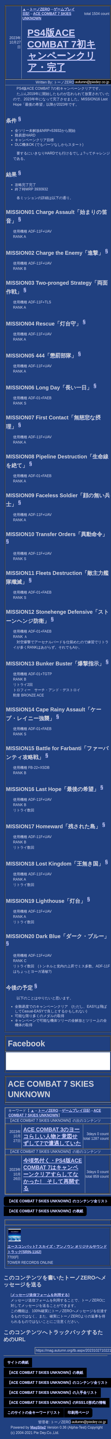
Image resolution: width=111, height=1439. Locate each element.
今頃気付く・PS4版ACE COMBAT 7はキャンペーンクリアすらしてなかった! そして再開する (52, 1174)
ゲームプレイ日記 (76, 1110)
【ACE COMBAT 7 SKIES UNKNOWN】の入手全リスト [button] (52, 1392)
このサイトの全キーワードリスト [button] (33, 1412)
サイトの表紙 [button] (18, 1362)
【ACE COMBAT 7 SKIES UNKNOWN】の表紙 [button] (45, 1211)
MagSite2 (38, 1427)
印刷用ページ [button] (78, 1412)
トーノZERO (39, 9)
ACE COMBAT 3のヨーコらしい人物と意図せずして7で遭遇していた (52, 1136)
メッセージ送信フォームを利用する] (40, 1295)
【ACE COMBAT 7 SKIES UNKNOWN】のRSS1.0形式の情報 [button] (56, 1402)
